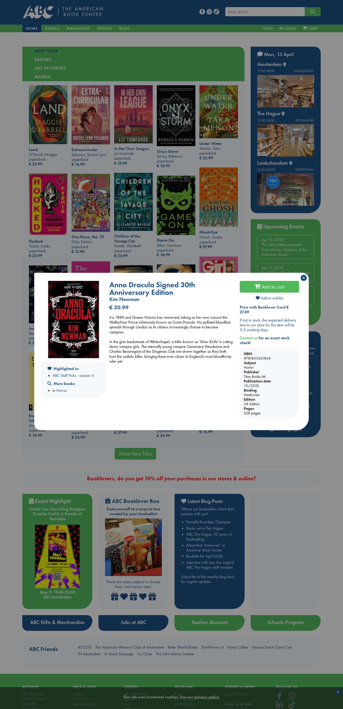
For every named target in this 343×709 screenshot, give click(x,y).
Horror (61, 390)
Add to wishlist (269, 298)
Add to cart (269, 286)
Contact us (249, 338)
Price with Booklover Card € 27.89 (264, 310)
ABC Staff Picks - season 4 (73, 375)
